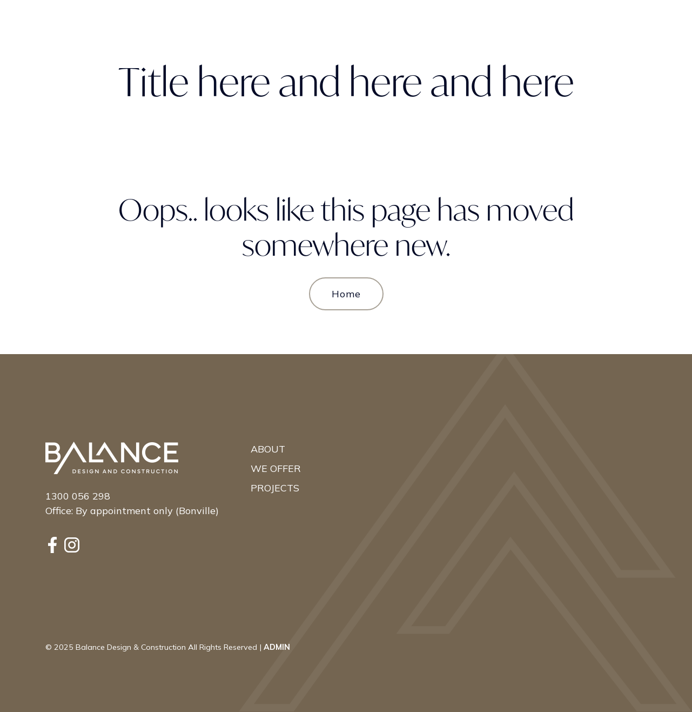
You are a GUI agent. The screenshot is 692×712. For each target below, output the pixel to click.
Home (346, 294)
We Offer (276, 468)
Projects (275, 488)
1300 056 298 (77, 496)
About (268, 449)
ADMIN (277, 647)
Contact (601, 23)
